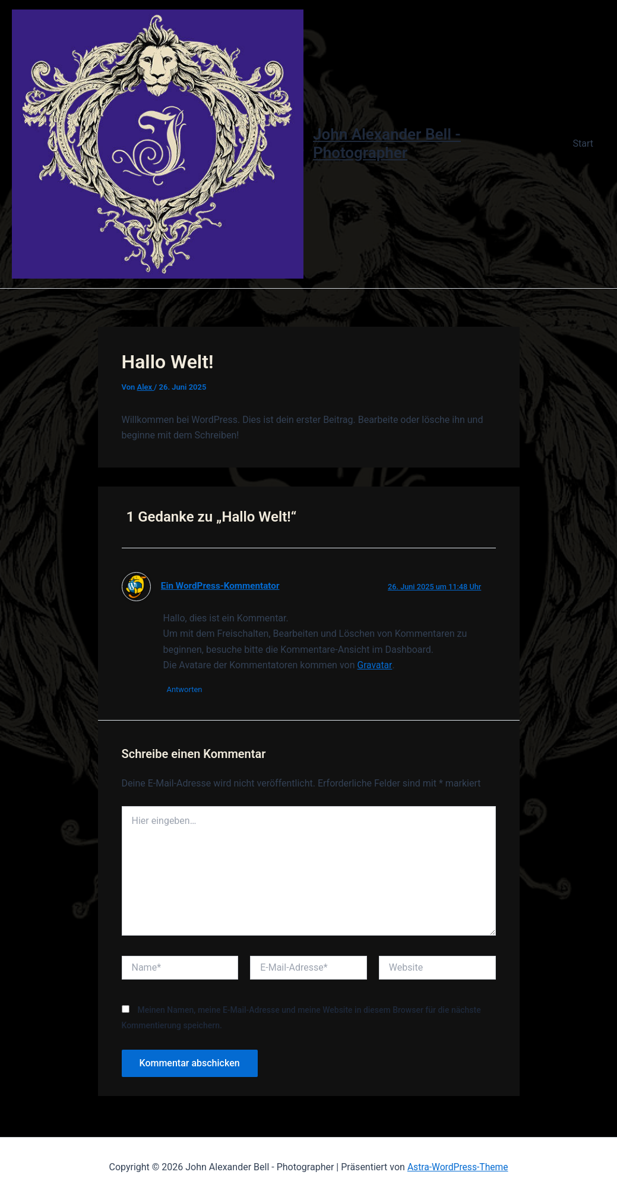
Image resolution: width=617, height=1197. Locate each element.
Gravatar (374, 667)
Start (585, 144)
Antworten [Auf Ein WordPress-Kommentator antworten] (187, 692)
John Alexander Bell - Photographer (389, 145)
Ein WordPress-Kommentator (221, 588)
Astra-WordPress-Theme (458, 1167)
